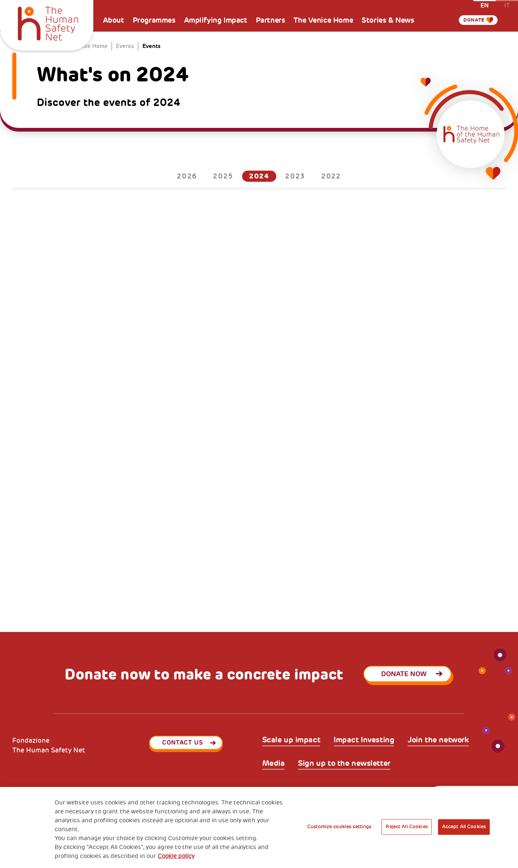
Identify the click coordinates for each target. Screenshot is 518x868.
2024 (259, 176)
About (113, 20)
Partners (270, 20)
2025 (223, 176)
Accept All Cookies (464, 827)
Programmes (154, 20)
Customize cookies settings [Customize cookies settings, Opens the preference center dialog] (339, 827)
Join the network (438, 740)
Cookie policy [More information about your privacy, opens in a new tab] (176, 856)
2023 (295, 176)
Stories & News (387, 20)
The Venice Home (323, 20)
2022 (331, 176)
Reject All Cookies (406, 827)
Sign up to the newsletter (344, 763)
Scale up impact (291, 740)
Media (273, 763)
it (507, 5)
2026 (187, 176)
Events (125, 46)
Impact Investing (364, 740)
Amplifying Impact (215, 20)
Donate (470, 20)
